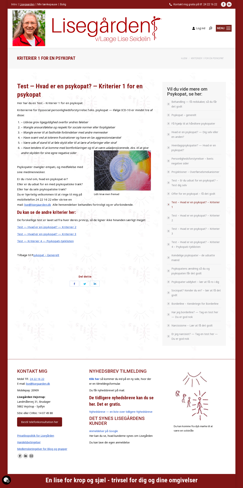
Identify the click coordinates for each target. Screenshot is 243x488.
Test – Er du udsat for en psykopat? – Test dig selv (194, 183)
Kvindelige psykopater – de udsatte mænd (193, 257)
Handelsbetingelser (29, 442)
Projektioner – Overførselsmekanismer (195, 172)
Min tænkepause (47, 4)
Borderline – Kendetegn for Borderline (195, 303)
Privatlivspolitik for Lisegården (35, 435)
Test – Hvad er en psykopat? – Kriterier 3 (195, 231)
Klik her (94, 379)
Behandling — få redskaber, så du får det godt (194, 104)
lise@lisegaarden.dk (37, 204)
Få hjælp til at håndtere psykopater (193, 123)
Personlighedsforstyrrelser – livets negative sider (192, 161)
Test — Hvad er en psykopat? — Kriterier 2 (46, 227)
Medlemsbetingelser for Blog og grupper (42, 449)
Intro (14, 4)
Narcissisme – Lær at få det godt (192, 325)
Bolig (63, 4)
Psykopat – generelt (183, 115)
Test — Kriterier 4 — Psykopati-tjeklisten (45, 241)
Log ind (198, 28)
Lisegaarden (27, 4)
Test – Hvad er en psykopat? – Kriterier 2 (195, 218)
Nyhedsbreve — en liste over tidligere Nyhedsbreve (120, 411)
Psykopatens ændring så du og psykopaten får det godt (190, 271)
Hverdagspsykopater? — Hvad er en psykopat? (193, 148)
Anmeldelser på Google (103, 431)
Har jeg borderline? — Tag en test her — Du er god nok (194, 314)
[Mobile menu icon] (224, 28)
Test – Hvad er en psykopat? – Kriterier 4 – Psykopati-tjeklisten (195, 244)
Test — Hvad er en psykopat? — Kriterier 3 (46, 234)
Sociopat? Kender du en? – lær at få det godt (196, 293)
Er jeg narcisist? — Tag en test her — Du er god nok (194, 336)
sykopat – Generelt (46, 255)
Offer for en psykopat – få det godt (193, 193)
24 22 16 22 (37, 379)
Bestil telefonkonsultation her (39, 422)
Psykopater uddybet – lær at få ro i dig (195, 282)
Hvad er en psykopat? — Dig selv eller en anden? (194, 134)
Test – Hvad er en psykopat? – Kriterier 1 (195, 204)
